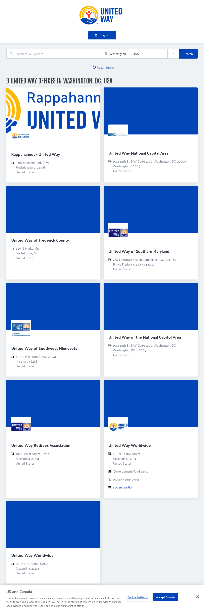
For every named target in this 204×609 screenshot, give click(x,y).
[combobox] (53, 54)
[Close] (197, 598)
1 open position (123, 487)
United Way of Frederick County (40, 240)
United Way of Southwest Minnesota (44, 348)
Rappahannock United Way (35, 154)
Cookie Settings (138, 599)
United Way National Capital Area (138, 153)
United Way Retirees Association (40, 445)
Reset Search (104, 67)
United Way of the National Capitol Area (144, 337)
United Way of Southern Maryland (138, 251)
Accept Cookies (166, 599)
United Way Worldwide (129, 445)
